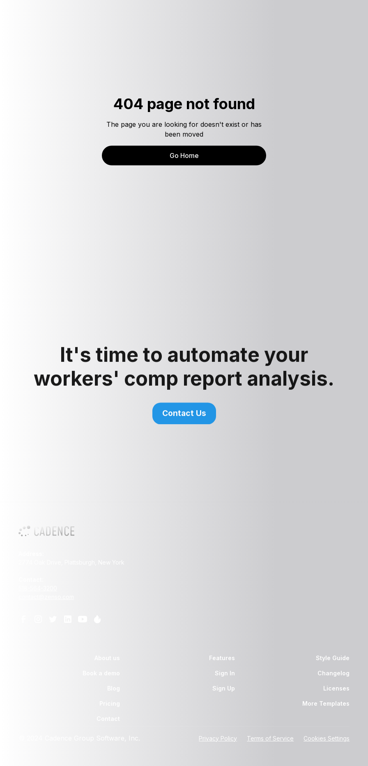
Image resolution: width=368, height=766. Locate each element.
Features (222, 657)
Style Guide (333, 657)
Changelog (333, 673)
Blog (113, 688)
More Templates (326, 703)
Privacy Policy (218, 738)
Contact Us (184, 416)
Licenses (336, 688)
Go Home (184, 155)
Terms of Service (270, 738)
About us (107, 657)
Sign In (225, 673)
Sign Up (223, 688)
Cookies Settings (327, 738)
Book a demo (101, 673)
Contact (108, 718)
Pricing (109, 703)
